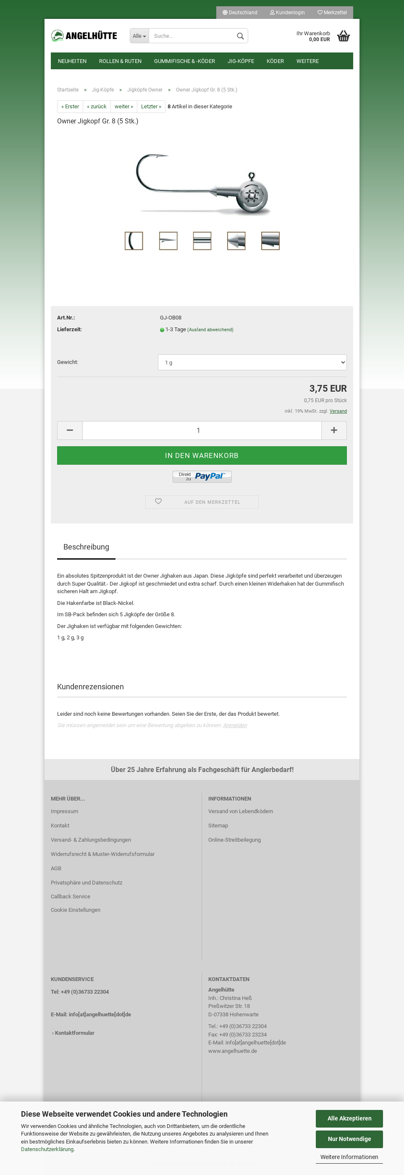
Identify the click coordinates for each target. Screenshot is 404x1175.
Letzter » (151, 106)
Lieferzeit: (69, 329)
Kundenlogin (287, 13)
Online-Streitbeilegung (234, 840)
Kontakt (60, 825)
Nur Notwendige (349, 1139)
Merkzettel (332, 13)
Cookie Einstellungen (75, 910)
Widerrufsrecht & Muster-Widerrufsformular (103, 854)
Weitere (307, 61)
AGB (56, 868)
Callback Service (70, 896)
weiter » (124, 106)
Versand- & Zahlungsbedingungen (91, 840)
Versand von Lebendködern (240, 811)
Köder (275, 61)
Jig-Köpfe (241, 61)
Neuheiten (72, 61)
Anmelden (235, 725)
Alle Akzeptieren (350, 1118)
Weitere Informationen (349, 1157)
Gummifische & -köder (184, 61)
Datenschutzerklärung (47, 1149)
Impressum (64, 811)
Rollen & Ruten (120, 61)
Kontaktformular (74, 1033)
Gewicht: (67, 362)
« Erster (70, 106)
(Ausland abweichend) (210, 329)
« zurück (97, 106)
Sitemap (218, 825)
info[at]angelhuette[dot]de (100, 1014)
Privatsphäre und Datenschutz (86, 882)
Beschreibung (86, 546)
